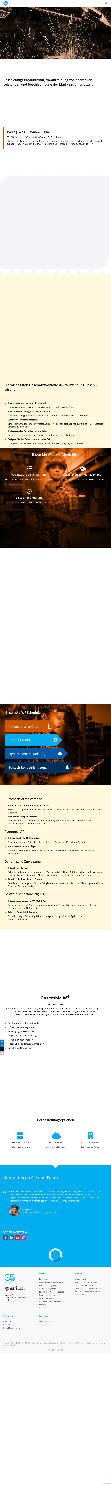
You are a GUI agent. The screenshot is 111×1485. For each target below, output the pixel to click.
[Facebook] (5, 1237)
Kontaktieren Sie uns (12, 1328)
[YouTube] (17, 1237)
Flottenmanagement (47, 1288)
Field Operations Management (51, 1301)
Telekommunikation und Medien (88, 1288)
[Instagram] (23, 1237)
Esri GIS (42, 1304)
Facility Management (47, 1298)
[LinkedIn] (11, 1237)
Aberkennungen (91, 1343)
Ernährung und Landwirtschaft (87, 1291)
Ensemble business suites (51, 1291)
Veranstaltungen (46, 1321)
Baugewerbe (80, 1295)
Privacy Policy (66, 1343)
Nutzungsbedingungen (51, 1343)
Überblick (43, 1308)
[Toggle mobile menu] (106, 3)
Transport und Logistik (84, 1285)
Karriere (6, 1325)
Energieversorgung (47, 1295)
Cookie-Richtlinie (78, 1343)
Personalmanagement (48, 1285)
